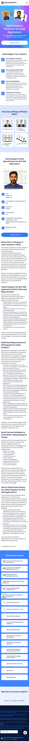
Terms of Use (20, 726)
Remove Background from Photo (9, 715)
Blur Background (5, 718)
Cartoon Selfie (4, 722)
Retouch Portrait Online (6, 716)
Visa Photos (17, 711)
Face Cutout (21, 715)
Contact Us (3, 726)
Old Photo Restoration (6, 719)
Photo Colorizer (23, 718)
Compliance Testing (10, 712)
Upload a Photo (14, 43)
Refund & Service (19, 728)
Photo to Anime (12, 722)
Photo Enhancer (14, 718)
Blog (12, 728)
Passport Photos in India (7, 711)
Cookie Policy (7, 728)
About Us (9, 726)
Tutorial (14, 726)
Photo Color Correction (19, 719)
